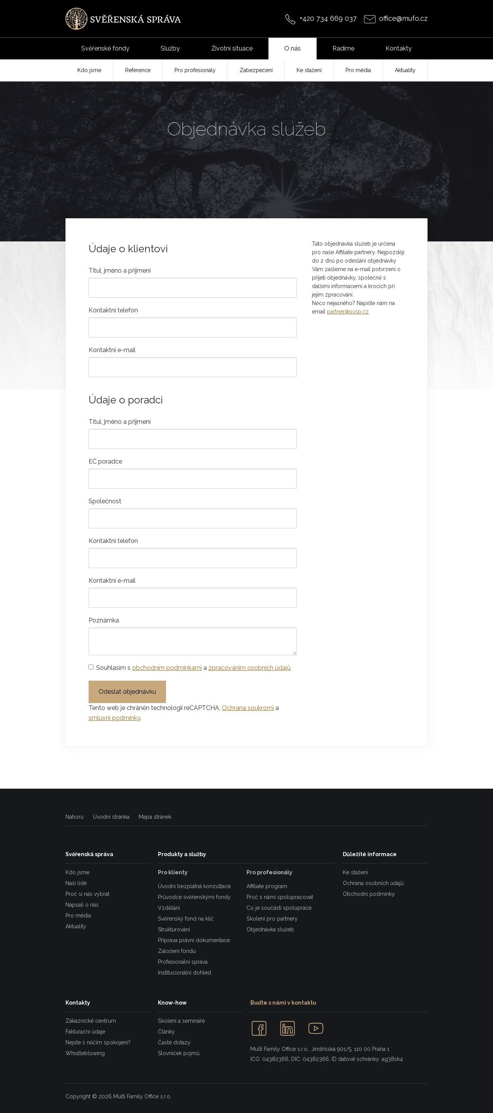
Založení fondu (177, 951)
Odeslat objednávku (127, 691)
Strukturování (174, 929)
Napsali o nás (82, 905)
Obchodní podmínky (369, 894)
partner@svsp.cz (348, 312)
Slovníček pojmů (179, 1053)
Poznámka (104, 620)
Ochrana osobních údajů (373, 883)
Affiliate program (266, 886)
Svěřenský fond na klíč (186, 919)
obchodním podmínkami (167, 667)
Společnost (105, 501)
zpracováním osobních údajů (249, 667)
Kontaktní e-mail (112, 350)
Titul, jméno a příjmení (120, 270)
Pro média (78, 915)
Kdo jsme (77, 872)
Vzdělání (169, 908)
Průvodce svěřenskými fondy (194, 897)
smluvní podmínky (114, 718)
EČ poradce (105, 461)
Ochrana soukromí (248, 708)
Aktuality (75, 926)
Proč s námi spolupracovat (279, 897)
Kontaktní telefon (113, 310)
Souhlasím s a (193, 667)
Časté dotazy (174, 1042)
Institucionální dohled (184, 973)
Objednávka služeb (270, 929)
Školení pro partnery (272, 919)
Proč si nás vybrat (87, 894)
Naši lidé (76, 883)
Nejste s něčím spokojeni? (98, 1042)
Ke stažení (355, 872)
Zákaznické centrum (90, 1021)
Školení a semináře (181, 1021)
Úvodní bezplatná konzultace (194, 886)
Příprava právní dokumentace (194, 940)
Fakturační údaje (85, 1032)
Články (166, 1032)
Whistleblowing (85, 1053)
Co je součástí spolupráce (279, 908)
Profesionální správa (183, 962)
